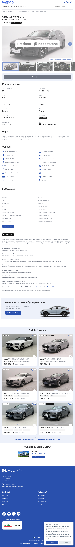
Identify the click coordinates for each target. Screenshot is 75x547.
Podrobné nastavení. (60, 538)
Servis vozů (21, 6)
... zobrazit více (8, 226)
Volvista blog (41, 498)
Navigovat (38, 457)
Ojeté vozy (10, 11)
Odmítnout (65, 542)
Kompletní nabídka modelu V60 (24, 439)
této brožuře (50, 287)
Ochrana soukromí (25, 543)
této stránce (39, 287)
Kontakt (40, 504)
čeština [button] (36, 537)
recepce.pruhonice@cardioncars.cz (12, 486)
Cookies (35, 543)
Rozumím (52, 542)
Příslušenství (5, 504)
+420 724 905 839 (8, 484)
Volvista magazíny (42, 501)
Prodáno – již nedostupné (37, 77)
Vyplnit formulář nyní (13, 313)
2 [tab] (18, 390)
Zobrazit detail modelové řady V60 (49, 439)
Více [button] (26, 6)
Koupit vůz (5, 495)
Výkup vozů (14, 6)
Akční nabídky (41, 495)
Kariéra (39, 508)
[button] (71, 2)
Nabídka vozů (5, 6)
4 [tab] (20, 390)
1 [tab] (17, 390)
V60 (16, 11)
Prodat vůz (5, 498)
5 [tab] (57, 390)
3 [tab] (19, 390)
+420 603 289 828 (38, 454)
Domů (3, 11)
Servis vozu (5, 501)
